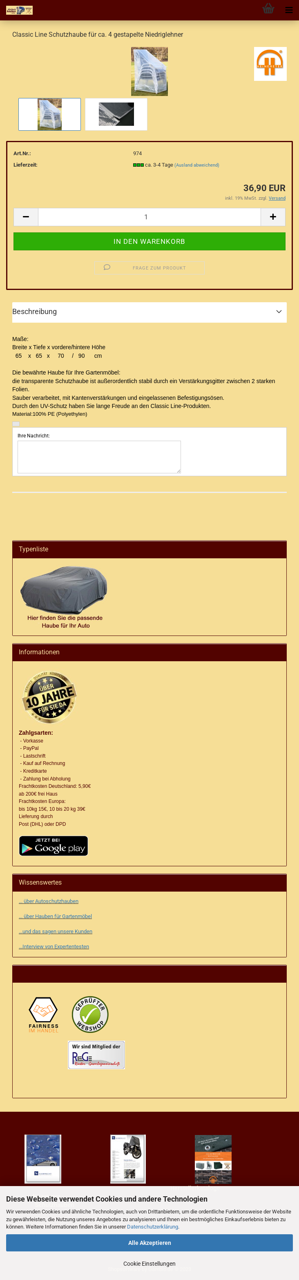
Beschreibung (34, 311)
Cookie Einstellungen (149, 1263)
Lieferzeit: (25, 165)
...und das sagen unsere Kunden (55, 931)
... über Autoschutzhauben (48, 901)
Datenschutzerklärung (152, 1227)
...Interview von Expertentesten (54, 946)
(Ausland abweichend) (196, 165)
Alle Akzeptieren (149, 1243)
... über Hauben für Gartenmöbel (55, 916)
